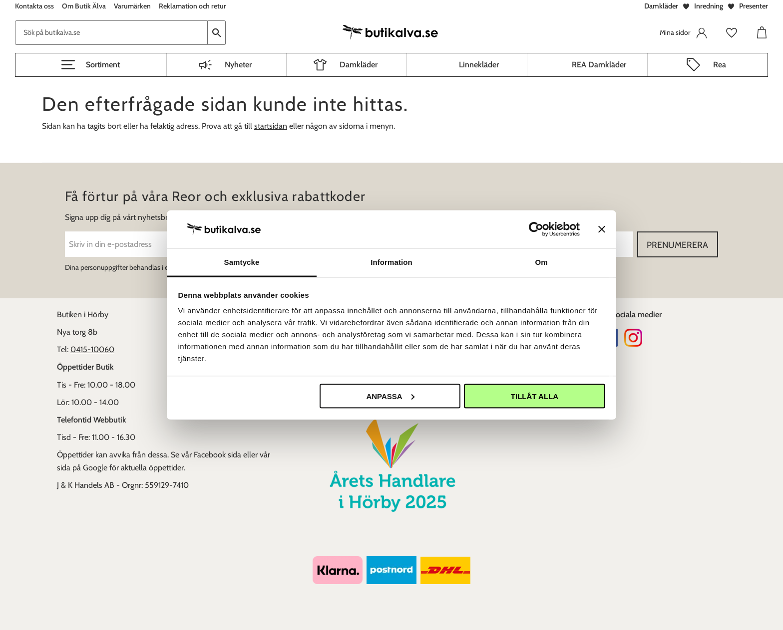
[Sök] (217, 32)
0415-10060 (92, 349)
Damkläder (661, 5)
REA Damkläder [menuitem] (599, 64)
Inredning (708, 5)
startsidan (270, 126)
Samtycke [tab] (242, 262)
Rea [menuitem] (719, 64)
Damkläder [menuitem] (359, 64)
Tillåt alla (534, 396)
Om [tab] (541, 262)
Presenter (753, 5)
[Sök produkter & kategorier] (111, 32)
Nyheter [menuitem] (238, 64)
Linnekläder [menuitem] (479, 64)
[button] (90, 64)
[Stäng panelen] (601, 228)
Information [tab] (391, 262)
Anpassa (390, 396)
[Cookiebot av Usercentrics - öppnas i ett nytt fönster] (536, 228)
